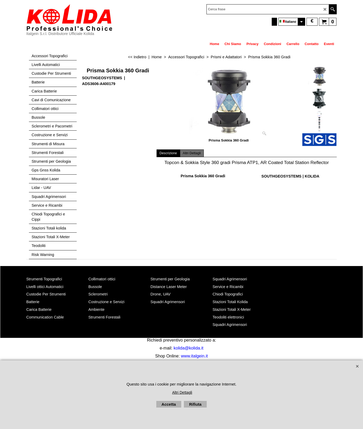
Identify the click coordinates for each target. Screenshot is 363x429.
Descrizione (168, 153)
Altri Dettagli (192, 153)
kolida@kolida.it (188, 348)
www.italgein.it (194, 356)
